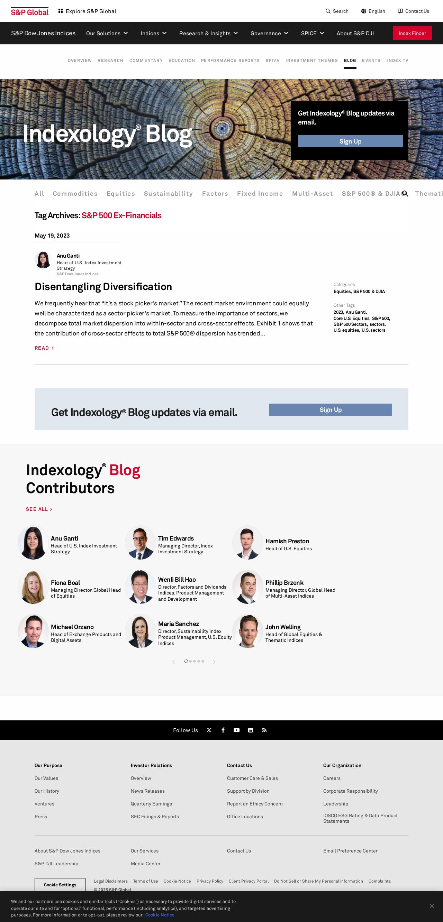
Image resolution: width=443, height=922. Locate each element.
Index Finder (412, 33)
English (377, 11)
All (39, 193)
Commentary (136, 60)
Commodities (76, 193)
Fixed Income (267, 193)
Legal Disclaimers (111, 881)
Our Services (145, 851)
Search (341, 11)
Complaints (380, 881)
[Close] (432, 910)
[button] (173, 661)
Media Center (146, 863)
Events (370, 60)
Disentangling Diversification (103, 286)
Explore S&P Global (91, 11)
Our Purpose (48, 765)
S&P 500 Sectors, (351, 324)
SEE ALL (38, 509)
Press (41, 816)
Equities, (343, 291)
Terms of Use (145, 881)
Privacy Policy (210, 881)
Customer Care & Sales (252, 778)
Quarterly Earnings (151, 803)
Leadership (335, 803)
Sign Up (351, 141)
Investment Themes (307, 60)
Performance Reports (223, 60)
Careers (332, 778)
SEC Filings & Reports (155, 816)
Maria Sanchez (178, 623)
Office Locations (245, 816)
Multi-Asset (321, 193)
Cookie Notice (177, 881)
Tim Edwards (176, 538)
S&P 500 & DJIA (369, 291)
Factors (221, 193)
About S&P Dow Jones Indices (67, 851)
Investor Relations (151, 765)
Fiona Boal (65, 582)
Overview (67, 60)
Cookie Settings (60, 884)
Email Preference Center (350, 851)
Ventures (44, 803)
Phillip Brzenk (284, 582)
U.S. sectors (374, 330)
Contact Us (417, 11)
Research (99, 60)
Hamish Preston (287, 541)
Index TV (397, 60)
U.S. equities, (347, 330)
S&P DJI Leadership (56, 863)
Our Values (46, 778)
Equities (123, 193)
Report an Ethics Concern (255, 803)
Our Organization (342, 765)
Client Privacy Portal (249, 881)
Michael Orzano (72, 626)
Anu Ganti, (356, 312)
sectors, (378, 324)
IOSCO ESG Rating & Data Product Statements (360, 818)
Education (173, 60)
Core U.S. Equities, (352, 318)
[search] (405, 194)
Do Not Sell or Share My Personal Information (318, 881)
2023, (339, 312)
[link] (209, 730)
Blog (347, 60)
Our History (47, 791)
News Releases (148, 791)
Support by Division (248, 791)
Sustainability (172, 193)
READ (42, 348)
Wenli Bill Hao (177, 579)
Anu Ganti (68, 255)
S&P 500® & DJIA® (384, 193)
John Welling (282, 626)
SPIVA (267, 60)
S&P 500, (381, 318)
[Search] (336, 11)
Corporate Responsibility (350, 791)
